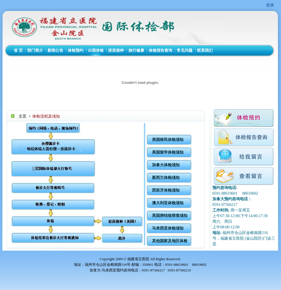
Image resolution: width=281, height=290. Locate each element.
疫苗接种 (116, 50)
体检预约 (75, 50)
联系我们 (205, 50)
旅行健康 (136, 50)
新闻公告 (55, 50)
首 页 (18, 50)
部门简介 (35, 50)
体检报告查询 (160, 50)
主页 (22, 116)
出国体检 (96, 50)
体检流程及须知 (46, 116)
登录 (270, 5)
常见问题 (184, 50)
